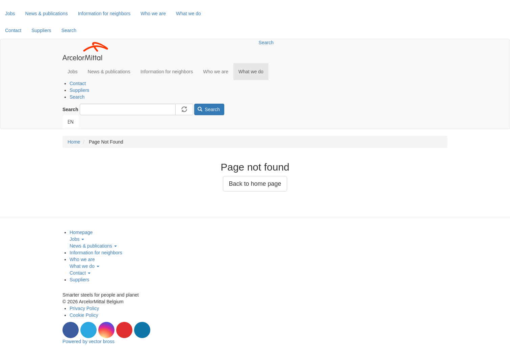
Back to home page (255, 183)
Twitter (88, 330)
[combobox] (70, 122)
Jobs (10, 13)
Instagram (106, 330)
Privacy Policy (84, 308)
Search (68, 30)
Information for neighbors (104, 13)
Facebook (70, 330)
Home (74, 142)
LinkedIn (142, 330)
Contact (13, 30)
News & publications (46, 13)
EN (71, 122)
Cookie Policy (84, 315)
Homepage (81, 232)
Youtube (124, 330)
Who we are (153, 13)
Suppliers (41, 30)
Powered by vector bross (88, 341)
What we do (188, 13)
